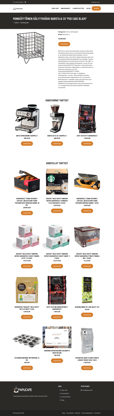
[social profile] (25, 2)
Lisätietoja (64, 44)
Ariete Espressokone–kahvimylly (27, 136)
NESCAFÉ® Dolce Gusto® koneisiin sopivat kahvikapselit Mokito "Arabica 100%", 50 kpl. (87, 256)
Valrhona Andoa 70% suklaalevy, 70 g (87, 307)
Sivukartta (97, 413)
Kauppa (96, 8)
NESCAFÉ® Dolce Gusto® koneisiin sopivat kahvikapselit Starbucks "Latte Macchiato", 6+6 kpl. (57, 201)
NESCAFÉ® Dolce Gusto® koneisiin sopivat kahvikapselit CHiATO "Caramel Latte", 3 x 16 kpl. (26, 256)
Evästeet (77, 413)
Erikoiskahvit (65, 8)
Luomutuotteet (78, 8)
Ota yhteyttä (70, 413)
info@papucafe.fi (95, 2)
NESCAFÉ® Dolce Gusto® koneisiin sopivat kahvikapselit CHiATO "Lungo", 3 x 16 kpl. (57, 256)
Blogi (88, 8)
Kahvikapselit (25, 23)
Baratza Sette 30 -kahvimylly (57, 136)
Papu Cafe (55, 8)
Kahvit (17, 23)
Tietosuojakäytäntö (87, 413)
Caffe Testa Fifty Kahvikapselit (87, 136)
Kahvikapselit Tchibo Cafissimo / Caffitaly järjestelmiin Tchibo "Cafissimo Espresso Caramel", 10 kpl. (87, 201)
